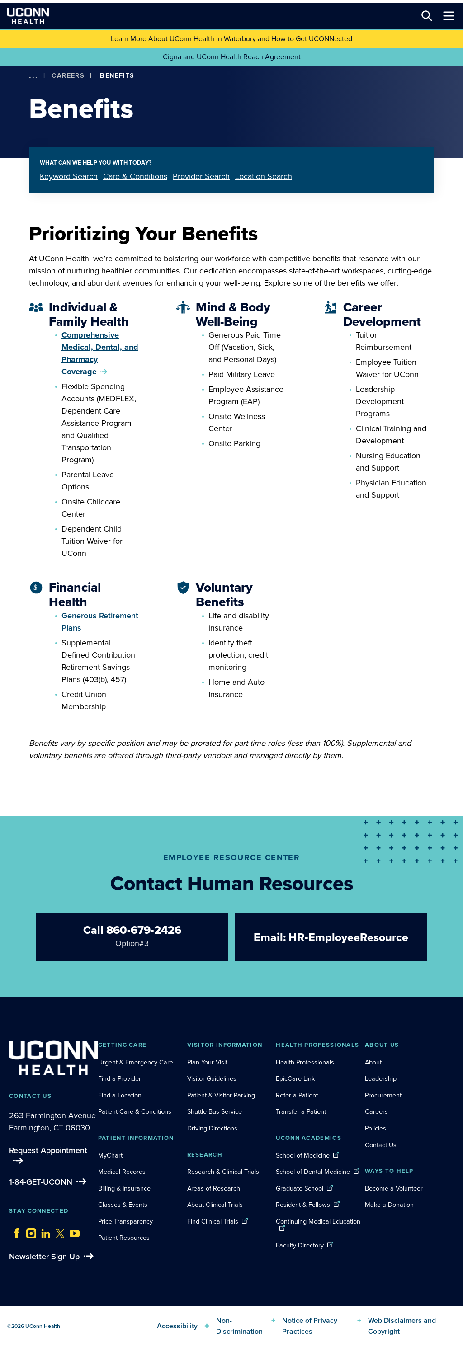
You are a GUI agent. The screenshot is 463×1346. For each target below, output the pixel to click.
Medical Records (122, 1172)
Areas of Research (214, 1188)
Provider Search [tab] (201, 176)
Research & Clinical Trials (223, 1172)
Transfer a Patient (301, 1111)
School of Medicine (303, 1155)
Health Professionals (305, 1062)
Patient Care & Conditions (134, 1111)
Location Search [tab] (263, 176)
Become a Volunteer (394, 1188)
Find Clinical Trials (212, 1221)
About (373, 1062)
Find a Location (120, 1095)
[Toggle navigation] (448, 16)
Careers (68, 75)
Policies (375, 1128)
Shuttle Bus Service (214, 1111)
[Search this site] (427, 16)
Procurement (383, 1095)
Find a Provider (119, 1078)
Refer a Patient (297, 1095)
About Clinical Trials (215, 1205)
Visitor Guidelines (211, 1078)
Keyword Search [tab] (69, 176)
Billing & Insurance (124, 1188)
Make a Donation (389, 1205)
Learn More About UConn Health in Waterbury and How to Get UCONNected (231, 38)
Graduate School (299, 1188)
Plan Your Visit (207, 1062)
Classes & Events (122, 1205)
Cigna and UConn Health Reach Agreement (232, 57)
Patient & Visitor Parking (221, 1095)
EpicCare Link (295, 1078)
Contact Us (381, 1145)
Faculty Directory (300, 1245)
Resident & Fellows (303, 1205)
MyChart (110, 1155)
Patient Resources (124, 1237)
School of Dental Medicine (313, 1172)
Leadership (381, 1078)
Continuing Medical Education (318, 1221)
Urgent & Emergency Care (135, 1062)
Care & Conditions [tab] (135, 176)
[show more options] (33, 76)
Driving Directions (212, 1128)
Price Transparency (125, 1221)
